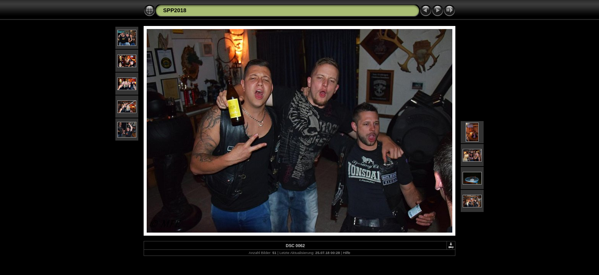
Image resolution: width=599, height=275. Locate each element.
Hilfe (346, 253)
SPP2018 (174, 10)
